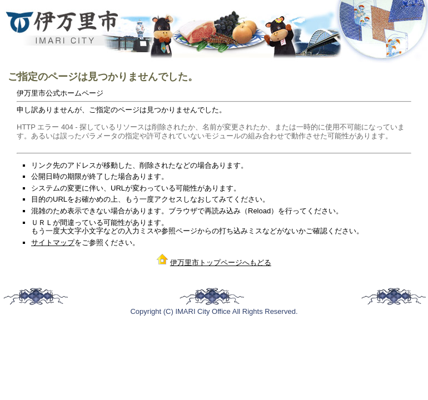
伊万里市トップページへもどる (220, 262)
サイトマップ (52, 242)
